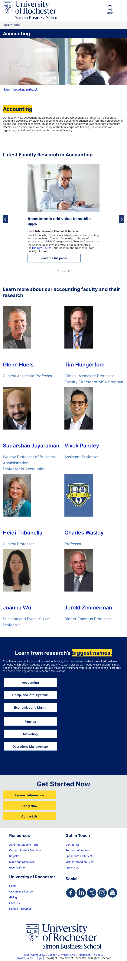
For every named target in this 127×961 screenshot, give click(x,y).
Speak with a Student (79, 856)
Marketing (30, 734)
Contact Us (29, 816)
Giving (13, 897)
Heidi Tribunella (22, 533)
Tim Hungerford (84, 365)
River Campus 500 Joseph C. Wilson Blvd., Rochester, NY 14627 (64, 954)
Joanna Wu (17, 608)
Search (109, 13)
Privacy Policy (24, 958)
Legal (38, 958)
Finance (30, 721)
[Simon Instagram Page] (102, 893)
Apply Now (29, 806)
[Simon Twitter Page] (91, 893)
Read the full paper (54, 258)
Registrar (14, 856)
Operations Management (30, 746)
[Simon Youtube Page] (112, 893)
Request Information (29, 795)
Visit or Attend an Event (80, 862)
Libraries (14, 903)
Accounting (30, 682)
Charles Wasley (84, 533)
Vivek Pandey (81, 446)
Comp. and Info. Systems (30, 695)
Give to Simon (17, 867)
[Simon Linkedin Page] (81, 893)
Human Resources (20, 908)
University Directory (21, 891)
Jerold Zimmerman (88, 608)
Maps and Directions (21, 862)
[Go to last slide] (5, 219)
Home (6, 89)
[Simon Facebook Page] (71, 893)
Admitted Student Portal (24, 844)
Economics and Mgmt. (30, 707)
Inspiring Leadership (25, 89)
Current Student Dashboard (26, 850)
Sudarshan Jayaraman (31, 446)
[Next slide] (121, 219)
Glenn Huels (18, 365)
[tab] (58, 271)
